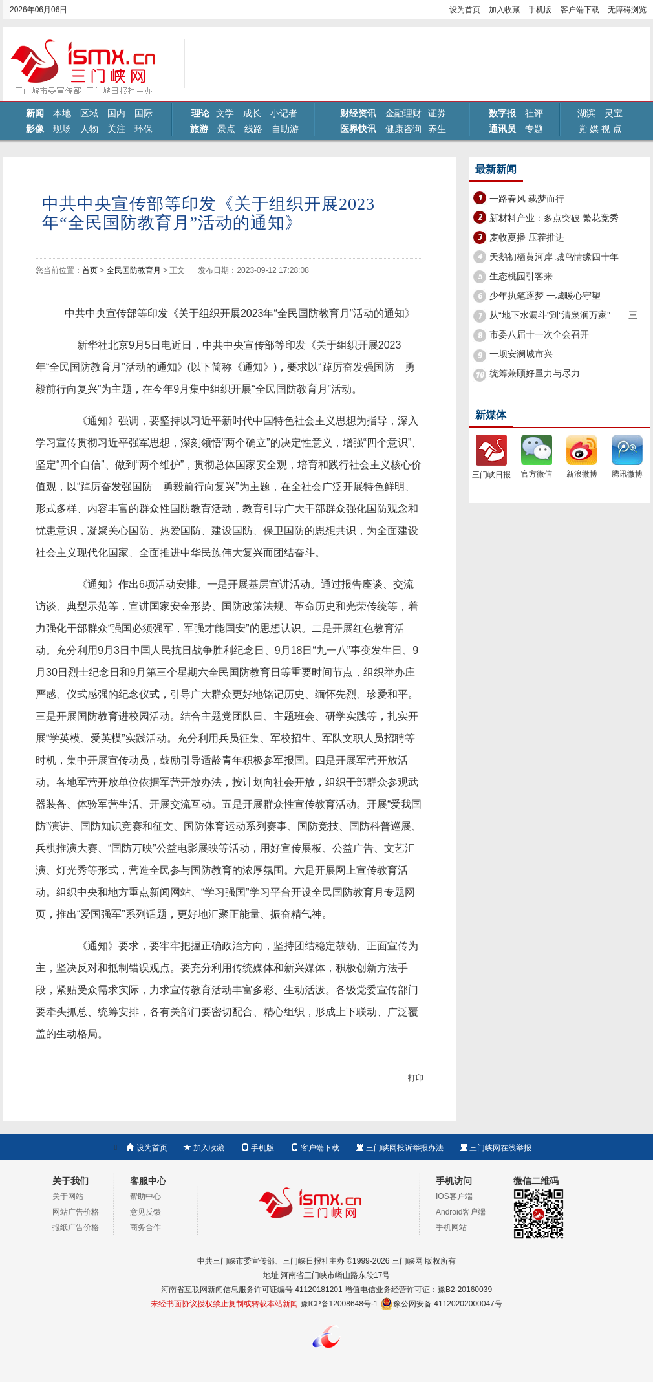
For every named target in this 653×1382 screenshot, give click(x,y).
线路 (253, 129)
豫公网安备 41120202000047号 (441, 1303)
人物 (89, 129)
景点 (226, 129)
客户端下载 (580, 9)
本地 (62, 113)
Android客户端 (461, 1211)
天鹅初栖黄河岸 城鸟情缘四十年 (554, 257)
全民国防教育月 (134, 270)
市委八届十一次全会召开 (539, 334)
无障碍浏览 (627, 9)
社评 (534, 113)
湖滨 (586, 113)
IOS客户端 (454, 1196)
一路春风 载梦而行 (526, 198)
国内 (116, 113)
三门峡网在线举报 (495, 1147)
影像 (35, 129)
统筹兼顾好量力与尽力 (534, 373)
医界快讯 (358, 129)
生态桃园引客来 (521, 276)
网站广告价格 (75, 1211)
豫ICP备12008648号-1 (339, 1303)
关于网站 (67, 1196)
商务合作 (145, 1227)
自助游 (285, 129)
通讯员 (502, 129)
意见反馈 (145, 1211)
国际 (143, 113)
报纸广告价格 (75, 1227)
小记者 (283, 113)
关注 (116, 129)
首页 (90, 270)
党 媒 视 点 (600, 129)
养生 (437, 129)
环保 (143, 129)
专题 (534, 129)
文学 (225, 113)
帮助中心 (145, 1196)
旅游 (199, 129)
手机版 (539, 9)
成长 (252, 113)
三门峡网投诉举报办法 (399, 1147)
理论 (200, 113)
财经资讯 (358, 113)
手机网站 (451, 1227)
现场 (62, 129)
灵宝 (614, 113)
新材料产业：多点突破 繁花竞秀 (554, 218)
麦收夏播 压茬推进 (526, 237)
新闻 (35, 113)
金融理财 (403, 113)
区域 (89, 113)
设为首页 (464, 9)
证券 (437, 113)
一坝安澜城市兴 (521, 354)
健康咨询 (403, 129)
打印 (415, 1078)
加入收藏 (504, 9)
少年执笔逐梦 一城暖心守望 (545, 295)
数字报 (502, 113)
